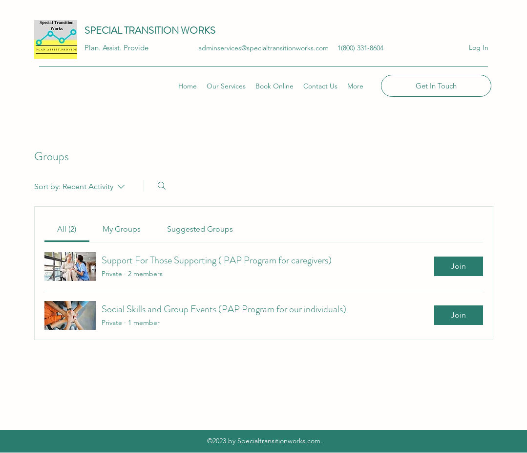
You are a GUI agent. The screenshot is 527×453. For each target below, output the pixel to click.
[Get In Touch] (436, 86)
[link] (66, 229)
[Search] (162, 186)
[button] (355, 86)
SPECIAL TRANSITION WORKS (150, 30)
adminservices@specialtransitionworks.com (263, 47)
